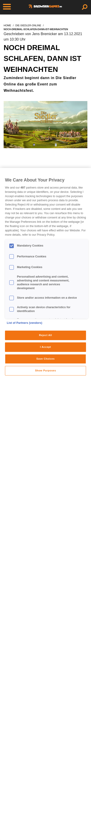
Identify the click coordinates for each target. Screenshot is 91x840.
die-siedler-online (28, 25)
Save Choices (45, 358)
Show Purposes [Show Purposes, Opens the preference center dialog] (45, 370)
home (7, 25)
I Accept (45, 347)
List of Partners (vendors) (24, 322)
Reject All (45, 335)
